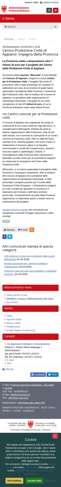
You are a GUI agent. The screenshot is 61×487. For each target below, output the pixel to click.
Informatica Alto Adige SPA (31, 402)
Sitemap (9, 369)
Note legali (48, 407)
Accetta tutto (34, 480)
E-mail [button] (22, 229)
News (10, 18)
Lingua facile (49, 2)
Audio (32, 39)
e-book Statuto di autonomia (21, 330)
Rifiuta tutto (50, 480)
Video (21, 39)
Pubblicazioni (13, 326)
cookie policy (30, 467)
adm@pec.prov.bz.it (18, 398)
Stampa (9, 229)
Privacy (6, 410)
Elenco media (13, 323)
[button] (31, 230)
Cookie (17, 410)
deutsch (29, 2)
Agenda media (14, 319)
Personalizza (14, 480)
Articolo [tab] (9, 39)
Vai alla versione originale (15, 209)
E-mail (10, 360)
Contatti (8, 388)
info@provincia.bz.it (20, 394)
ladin (36, 2)
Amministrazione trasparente (21, 407)
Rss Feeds (12, 302)
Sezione (10, 26)
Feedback (28, 410)
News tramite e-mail (17, 295)
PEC (9, 363)
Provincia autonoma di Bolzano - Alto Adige (32, 385)
